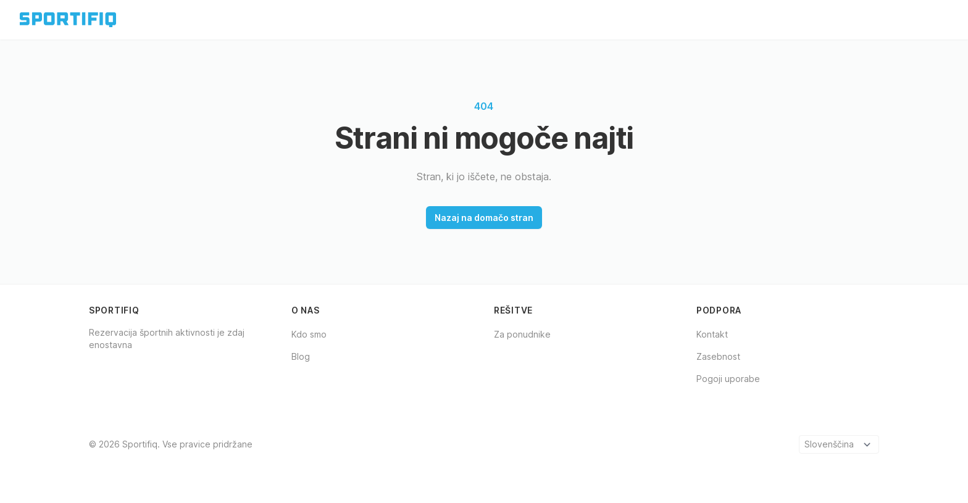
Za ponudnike (522, 334)
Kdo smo (309, 334)
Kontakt (712, 334)
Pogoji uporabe (728, 378)
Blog (300, 356)
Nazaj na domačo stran (484, 217)
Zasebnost (718, 356)
